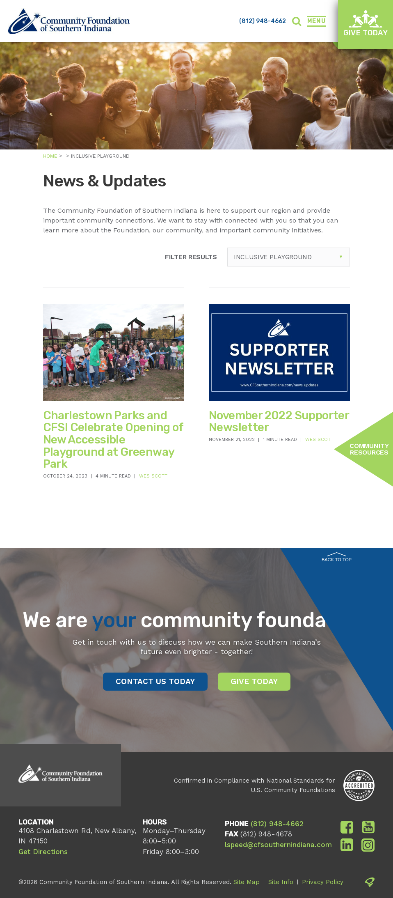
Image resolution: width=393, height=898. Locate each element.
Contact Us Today (155, 681)
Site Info (280, 882)
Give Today (365, 23)
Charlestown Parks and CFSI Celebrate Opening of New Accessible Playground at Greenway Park (113, 440)
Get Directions (43, 851)
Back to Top (337, 557)
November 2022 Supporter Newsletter (279, 421)
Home (50, 156)
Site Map (246, 882)
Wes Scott (153, 476)
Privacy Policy (322, 882)
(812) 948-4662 (262, 21)
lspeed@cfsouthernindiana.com (278, 845)
